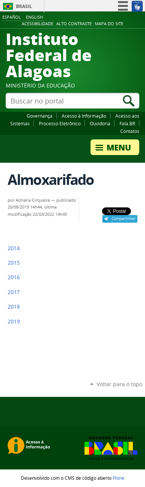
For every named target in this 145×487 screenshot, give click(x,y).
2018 (14, 306)
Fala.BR (127, 123)
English (34, 17)
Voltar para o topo (119, 384)
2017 (14, 292)
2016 (14, 277)
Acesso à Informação (84, 116)
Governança (40, 116)
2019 (14, 321)
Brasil (24, 6)
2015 (14, 262)
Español (11, 17)
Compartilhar (123, 218)
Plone (118, 478)
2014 (14, 248)
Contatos (129, 131)
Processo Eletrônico (60, 123)
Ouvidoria (100, 123)
